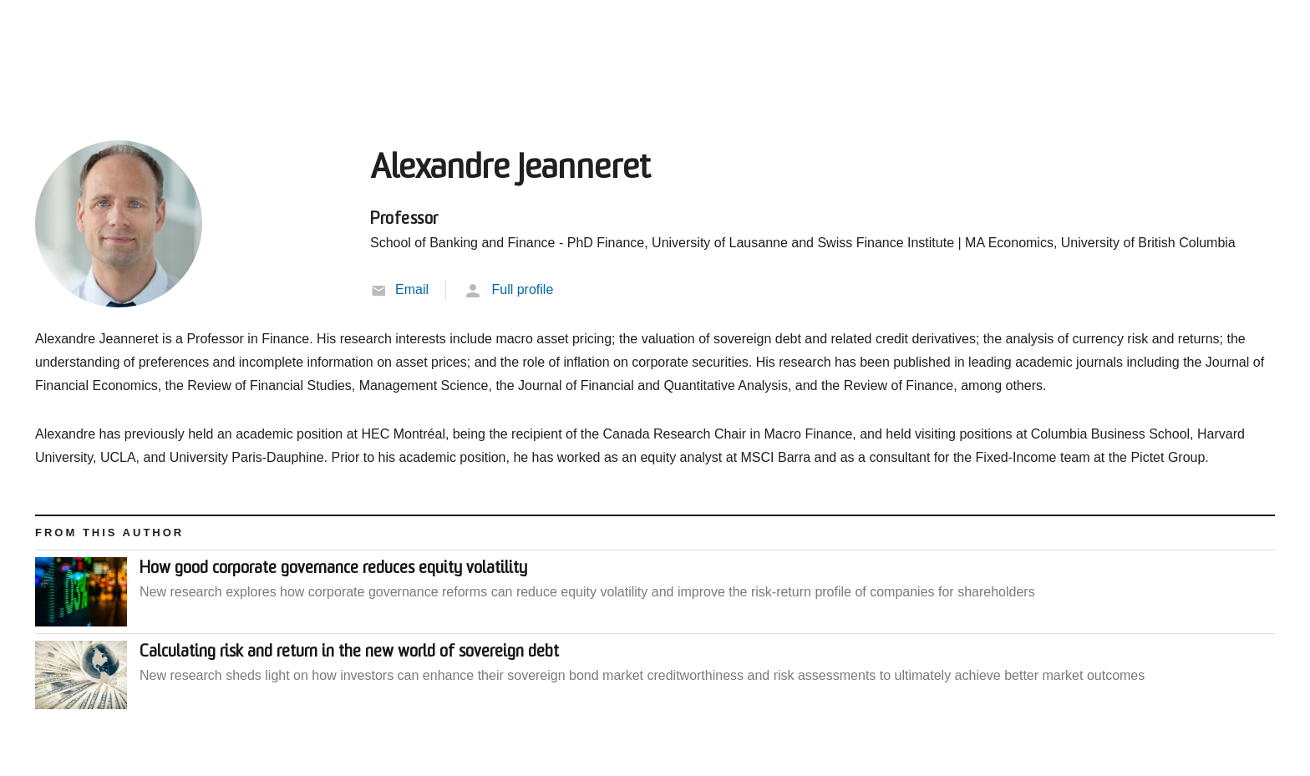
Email (412, 289)
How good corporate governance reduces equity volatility (333, 568)
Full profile (522, 289)
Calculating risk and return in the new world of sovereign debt (349, 652)
